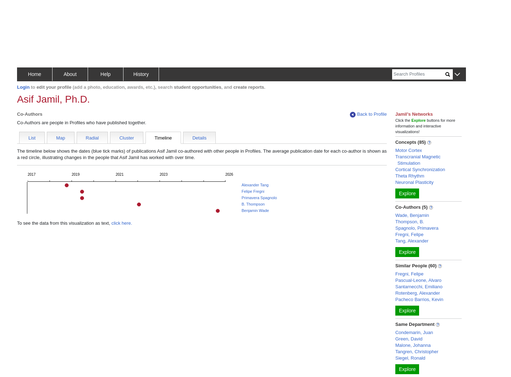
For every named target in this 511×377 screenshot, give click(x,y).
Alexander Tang (255, 185)
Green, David (409, 339)
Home (34, 74)
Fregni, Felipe (409, 234)
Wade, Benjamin (412, 215)
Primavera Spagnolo (259, 198)
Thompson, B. (409, 221)
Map (60, 138)
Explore (407, 193)
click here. (121, 223)
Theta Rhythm (409, 176)
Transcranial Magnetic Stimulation (417, 160)
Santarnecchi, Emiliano (419, 286)
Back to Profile (368, 114)
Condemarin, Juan (414, 332)
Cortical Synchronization (420, 169)
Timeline (163, 138)
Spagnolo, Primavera (416, 228)
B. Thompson (253, 204)
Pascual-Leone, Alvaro (418, 280)
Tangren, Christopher (416, 351)
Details (199, 138)
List (31, 138)
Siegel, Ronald (410, 358)
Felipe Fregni (253, 191)
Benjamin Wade (255, 210)
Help (105, 74)
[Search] (418, 74)
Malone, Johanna (413, 345)
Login (23, 87)
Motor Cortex (408, 150)
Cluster (126, 138)
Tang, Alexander (411, 241)
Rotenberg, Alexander (417, 293)
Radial (92, 138)
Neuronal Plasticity (414, 182)
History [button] (141, 74)
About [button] (70, 74)
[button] (457, 74)
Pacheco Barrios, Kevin (419, 299)
